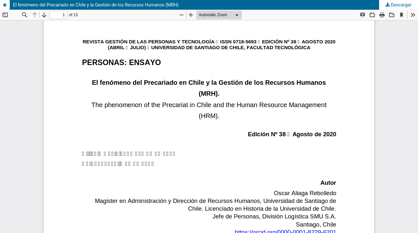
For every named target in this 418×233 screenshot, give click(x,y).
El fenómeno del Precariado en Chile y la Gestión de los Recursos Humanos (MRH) (96, 4)
